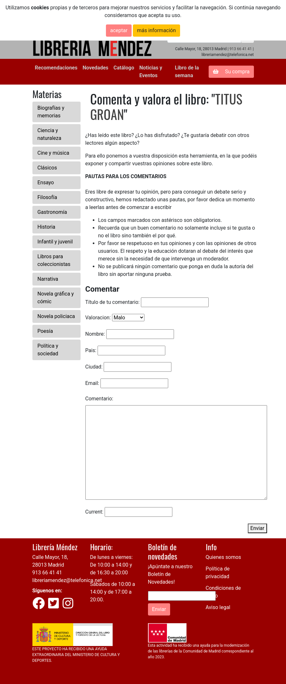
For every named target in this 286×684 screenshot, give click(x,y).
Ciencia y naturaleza (49, 134)
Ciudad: (94, 367)
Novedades (95, 68)
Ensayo (46, 182)
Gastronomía (52, 212)
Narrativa (48, 279)
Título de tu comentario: (112, 302)
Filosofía (47, 197)
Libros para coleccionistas (54, 260)
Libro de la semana (187, 71)
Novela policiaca (56, 316)
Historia (47, 227)
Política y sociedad (48, 350)
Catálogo (124, 68)
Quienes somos (223, 557)
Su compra (231, 71)
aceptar (118, 30)
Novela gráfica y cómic (56, 298)
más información (156, 30)
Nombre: (95, 334)
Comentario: (99, 399)
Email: (92, 383)
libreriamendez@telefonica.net (67, 580)
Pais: (91, 350)
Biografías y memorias (51, 112)
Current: (94, 512)
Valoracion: (98, 318)
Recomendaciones (56, 68)
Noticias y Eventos (150, 71)
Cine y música (53, 153)
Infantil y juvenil (55, 242)
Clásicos (47, 168)
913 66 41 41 (241, 49)
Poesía (45, 331)
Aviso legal (218, 607)
